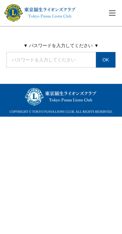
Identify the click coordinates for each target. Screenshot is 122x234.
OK (105, 59)
